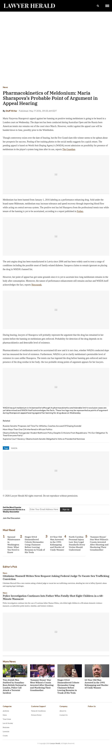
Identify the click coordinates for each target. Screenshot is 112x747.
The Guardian (68, 149)
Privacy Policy (36, 715)
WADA (14, 448)
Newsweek (36, 284)
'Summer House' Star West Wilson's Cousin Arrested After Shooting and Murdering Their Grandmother (99, 543)
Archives (6, 711)
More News (9, 661)
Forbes (80, 211)
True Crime (7, 719)
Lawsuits (6, 731)
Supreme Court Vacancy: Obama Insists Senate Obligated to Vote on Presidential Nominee (44, 439)
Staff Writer (12, 110)
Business (6, 727)
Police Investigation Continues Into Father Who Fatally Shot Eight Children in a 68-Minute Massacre (53, 597)
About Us (63, 711)
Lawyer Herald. (55, 743)
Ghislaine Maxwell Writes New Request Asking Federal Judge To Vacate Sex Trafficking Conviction (56, 577)
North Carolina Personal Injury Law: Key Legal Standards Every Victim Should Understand (77, 543)
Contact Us (64, 715)
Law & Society (8, 723)
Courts (5, 736)
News (5, 87)
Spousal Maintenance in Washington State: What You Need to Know (13, 545)
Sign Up (66, 509)
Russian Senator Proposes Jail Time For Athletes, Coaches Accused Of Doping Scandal (42, 426)
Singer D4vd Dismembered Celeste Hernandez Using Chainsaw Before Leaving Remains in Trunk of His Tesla (35, 545)
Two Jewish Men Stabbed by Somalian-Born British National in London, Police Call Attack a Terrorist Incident (14, 686)
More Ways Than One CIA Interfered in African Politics (27, 429)
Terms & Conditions (38, 711)
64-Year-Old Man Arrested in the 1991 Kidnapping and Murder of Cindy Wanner (57, 543)
